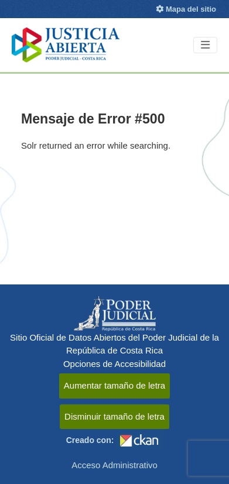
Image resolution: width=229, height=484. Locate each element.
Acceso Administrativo (114, 465)
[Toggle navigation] (205, 45)
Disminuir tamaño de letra (114, 416)
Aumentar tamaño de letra (114, 385)
